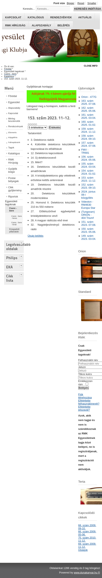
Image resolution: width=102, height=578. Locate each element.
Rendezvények (61, 17)
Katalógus (36, 17)
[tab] (22, 242)
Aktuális (85, 17)
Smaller (91, 3)
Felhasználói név (88, 360)
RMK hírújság (15, 25)
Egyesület (14, 102)
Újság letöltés (36, 235)
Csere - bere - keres (16, 217)
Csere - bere (13, 209)
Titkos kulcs (85, 374)
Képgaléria (12, 137)
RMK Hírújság (13, 161)
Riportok (13, 196)
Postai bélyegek (13, 180)
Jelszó (82, 367)
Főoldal (12, 96)
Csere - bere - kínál (16, 224)
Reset (80, 3)
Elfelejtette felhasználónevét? (88, 402)
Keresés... (29, 8)
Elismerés (12, 133)
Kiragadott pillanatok (14, 230)
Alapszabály (41, 25)
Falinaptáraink (14, 142)
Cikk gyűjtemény (15, 189)
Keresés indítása (87, 8)
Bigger (70, 3)
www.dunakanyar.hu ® (87, 572)
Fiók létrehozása (85, 396)
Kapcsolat (13, 17)
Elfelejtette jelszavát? (84, 408)
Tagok (11, 147)
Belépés (63, 25)
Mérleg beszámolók (14, 119)
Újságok (83, 549)
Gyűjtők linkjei (12, 170)
